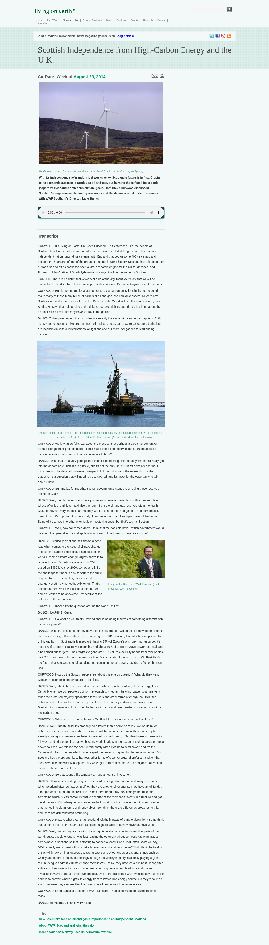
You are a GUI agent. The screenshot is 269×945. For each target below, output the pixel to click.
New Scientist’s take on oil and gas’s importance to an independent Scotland (92, 919)
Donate (161, 20)
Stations (121, 20)
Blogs (109, 20)
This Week (53, 20)
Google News (124, 36)
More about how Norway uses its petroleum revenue (75, 932)
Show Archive (70, 20)
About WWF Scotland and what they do (66, 925)
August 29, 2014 (89, 76)
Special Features (92, 20)
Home (39, 20)
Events (134, 20)
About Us (147, 20)
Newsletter (42, 23)
